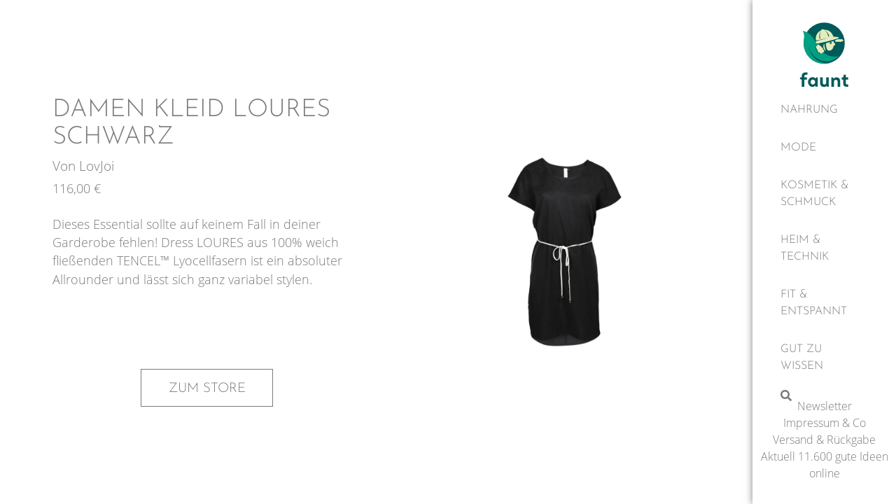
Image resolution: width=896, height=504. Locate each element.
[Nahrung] (824, 110)
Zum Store (207, 389)
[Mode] (824, 148)
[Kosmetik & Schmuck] (824, 194)
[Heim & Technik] (824, 248)
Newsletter (824, 406)
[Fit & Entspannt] (824, 303)
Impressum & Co (824, 422)
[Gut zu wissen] (824, 357)
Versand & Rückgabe (824, 439)
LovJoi (96, 165)
